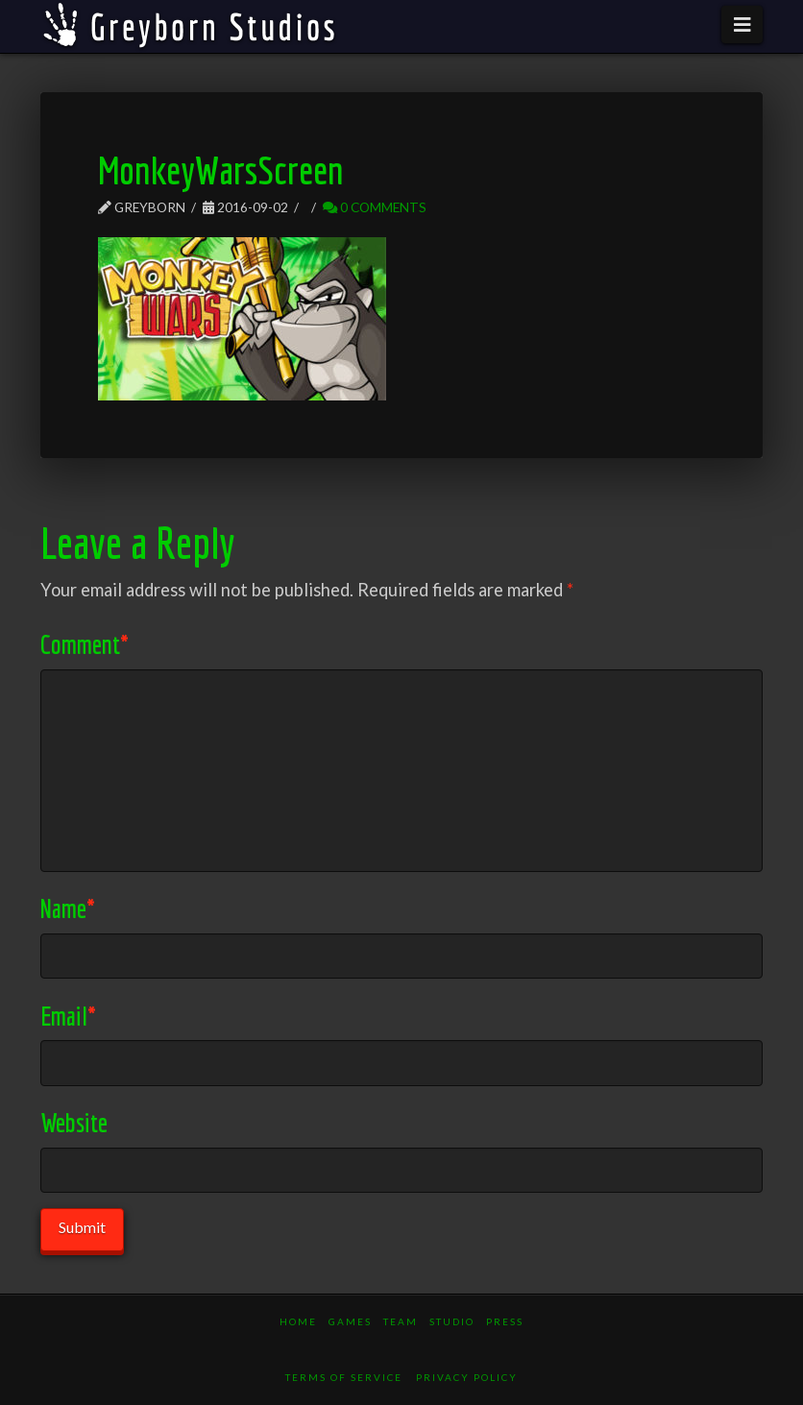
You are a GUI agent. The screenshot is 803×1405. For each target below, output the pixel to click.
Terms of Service (343, 1377)
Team (400, 1321)
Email (68, 1015)
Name (67, 908)
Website (74, 1122)
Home (298, 1321)
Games (350, 1321)
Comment (84, 644)
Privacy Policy (467, 1377)
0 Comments (374, 207)
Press (504, 1321)
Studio (451, 1321)
